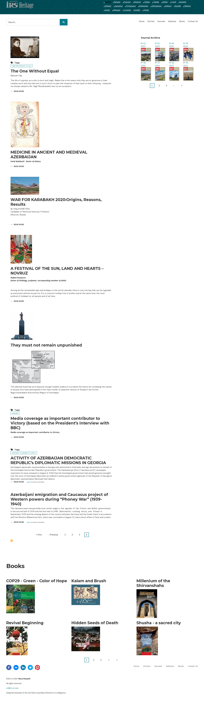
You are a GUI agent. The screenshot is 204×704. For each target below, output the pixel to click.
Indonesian (143, 6)
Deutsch (137, 2)
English (108, 2)
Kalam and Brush (88, 581)
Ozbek (146, 10)
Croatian (127, 10)
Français (127, 2)
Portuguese (131, 6)
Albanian (116, 10)
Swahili (137, 10)
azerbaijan (15, 453)
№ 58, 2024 (143, 64)
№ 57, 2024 (157, 64)
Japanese (119, 6)
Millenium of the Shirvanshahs (153, 583)
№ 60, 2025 (171, 45)
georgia (25, 453)
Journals (161, 21)
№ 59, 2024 (185, 45)
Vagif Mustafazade (18, 66)
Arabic (165, 2)
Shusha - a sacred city (158, 623)
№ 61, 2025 (157, 45)
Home (141, 21)
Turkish (156, 2)
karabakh (15, 413)
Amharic (168, 6)
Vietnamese (156, 6)
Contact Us (193, 21)
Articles (150, 21)
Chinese (108, 6)
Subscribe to (12, 541)
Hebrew (187, 6)
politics (33, 453)
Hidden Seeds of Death (94, 623)
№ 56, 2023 (171, 64)
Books (182, 21)
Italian (147, 2)
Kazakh (178, 6)
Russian (117, 2)
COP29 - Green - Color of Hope (36, 581)
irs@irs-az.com (12, 688)
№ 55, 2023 (185, 64)
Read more (19, 91)
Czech (173, 2)
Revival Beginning (24, 623)
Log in (29, 482)
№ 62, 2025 (143, 45)
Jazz (29, 66)
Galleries (172, 21)
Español (183, 2)
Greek (107, 10)
